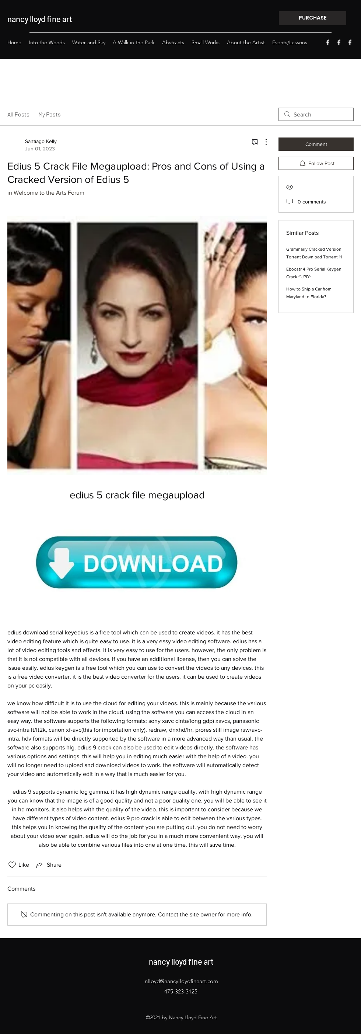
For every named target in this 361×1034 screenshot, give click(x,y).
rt (69, 19)
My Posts (49, 114)
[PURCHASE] (312, 18)
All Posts (18, 114)
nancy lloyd (26, 19)
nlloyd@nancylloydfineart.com (181, 981)
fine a (55, 19)
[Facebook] (328, 42)
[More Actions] (262, 141)
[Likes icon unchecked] (12, 864)
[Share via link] (48, 864)
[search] (316, 114)
